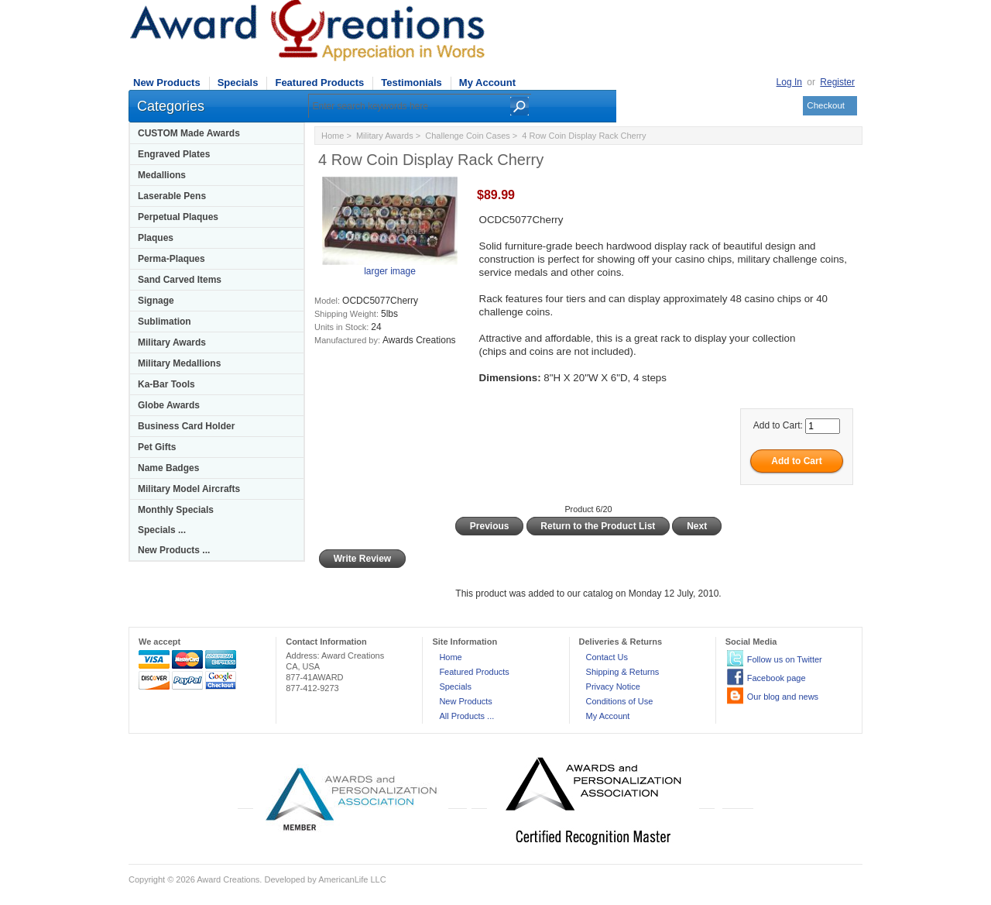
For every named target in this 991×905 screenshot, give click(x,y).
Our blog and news (782, 696)
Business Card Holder (186, 426)
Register (837, 82)
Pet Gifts (157, 447)
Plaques (155, 237)
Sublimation (164, 321)
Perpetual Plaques (178, 217)
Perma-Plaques (171, 258)
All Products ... (466, 716)
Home (332, 135)
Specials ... (162, 530)
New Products (167, 82)
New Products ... (174, 550)
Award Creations (228, 879)
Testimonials (411, 82)
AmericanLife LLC (352, 879)
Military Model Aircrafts (189, 488)
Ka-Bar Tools (166, 384)
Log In (789, 82)
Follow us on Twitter (784, 659)
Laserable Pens (172, 196)
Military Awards (172, 342)
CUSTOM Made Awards (189, 133)
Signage (156, 300)
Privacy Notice (613, 686)
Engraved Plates (174, 154)
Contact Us (607, 657)
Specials (238, 82)
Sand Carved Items (179, 279)
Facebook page (776, 678)
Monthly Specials (176, 509)
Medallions (162, 175)
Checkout (826, 105)
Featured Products (319, 82)
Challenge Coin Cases (467, 135)
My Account (487, 82)
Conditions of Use (619, 701)
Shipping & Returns (623, 671)
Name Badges (168, 468)
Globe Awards (169, 405)
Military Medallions (179, 363)
